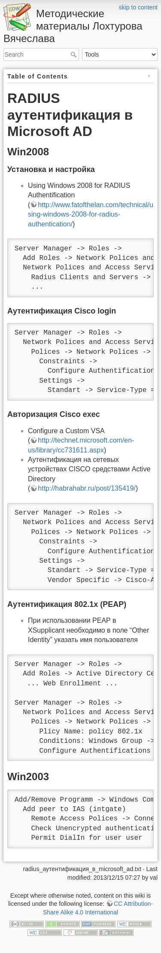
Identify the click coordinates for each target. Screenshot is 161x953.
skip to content (138, 7)
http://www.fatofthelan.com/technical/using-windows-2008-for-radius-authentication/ (90, 214)
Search (74, 54)
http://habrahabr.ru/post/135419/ (87, 488)
